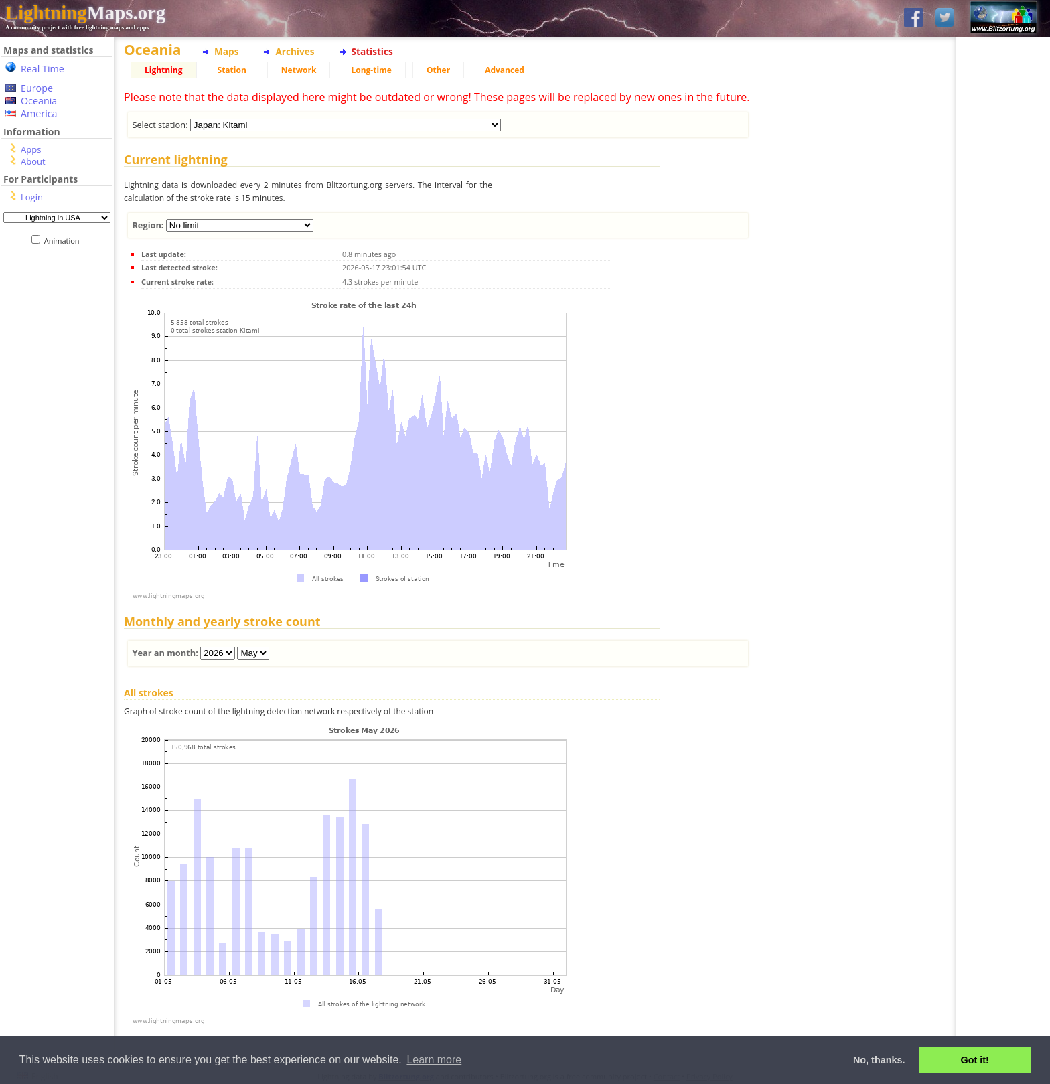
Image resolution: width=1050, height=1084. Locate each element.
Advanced (504, 70)
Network (299, 70)
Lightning (164, 70)
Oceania (39, 100)
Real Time (42, 68)
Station (232, 70)
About (33, 161)
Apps (31, 149)
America (39, 113)
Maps (226, 51)
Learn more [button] (433, 1059)
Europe (37, 88)
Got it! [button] (975, 1060)
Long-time (371, 70)
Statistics (372, 51)
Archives (294, 51)
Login (32, 197)
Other (438, 70)
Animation (64, 241)
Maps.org (85, 12)
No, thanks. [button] (879, 1060)
